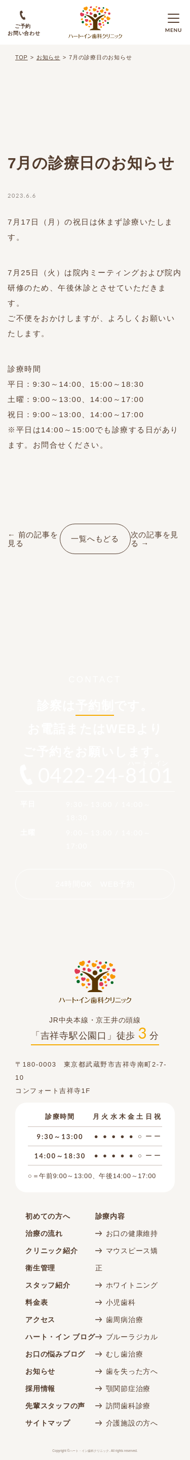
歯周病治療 (124, 1320)
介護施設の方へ (132, 1423)
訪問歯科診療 (128, 1406)
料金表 (36, 1302)
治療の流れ (44, 1233)
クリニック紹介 (51, 1251)
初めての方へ (47, 1216)
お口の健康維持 (132, 1233)
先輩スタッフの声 (55, 1406)
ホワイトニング (132, 1285)
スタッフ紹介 (47, 1285)
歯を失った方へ (132, 1371)
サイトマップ (47, 1423)
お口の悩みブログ (55, 1354)
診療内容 (110, 1216)
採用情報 (40, 1388)
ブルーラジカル (132, 1337)
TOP (21, 57)
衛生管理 (40, 1268)
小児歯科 (121, 1302)
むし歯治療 (124, 1354)
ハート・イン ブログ (60, 1337)
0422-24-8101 (105, 775)
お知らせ (48, 57)
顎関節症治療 (128, 1388)
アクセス (40, 1320)
